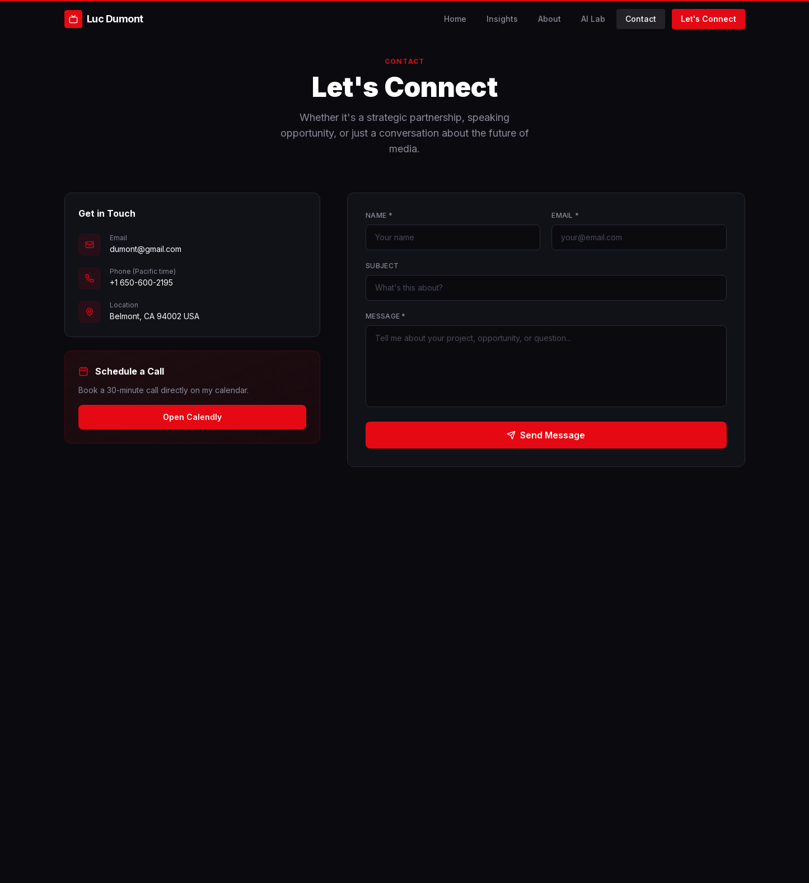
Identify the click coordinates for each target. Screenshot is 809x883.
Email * (565, 215)
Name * (379, 215)
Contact (640, 19)
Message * (386, 316)
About (549, 19)
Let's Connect (708, 19)
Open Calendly (192, 417)
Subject (382, 265)
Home (455, 19)
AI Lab (593, 19)
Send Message (546, 435)
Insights (502, 19)
